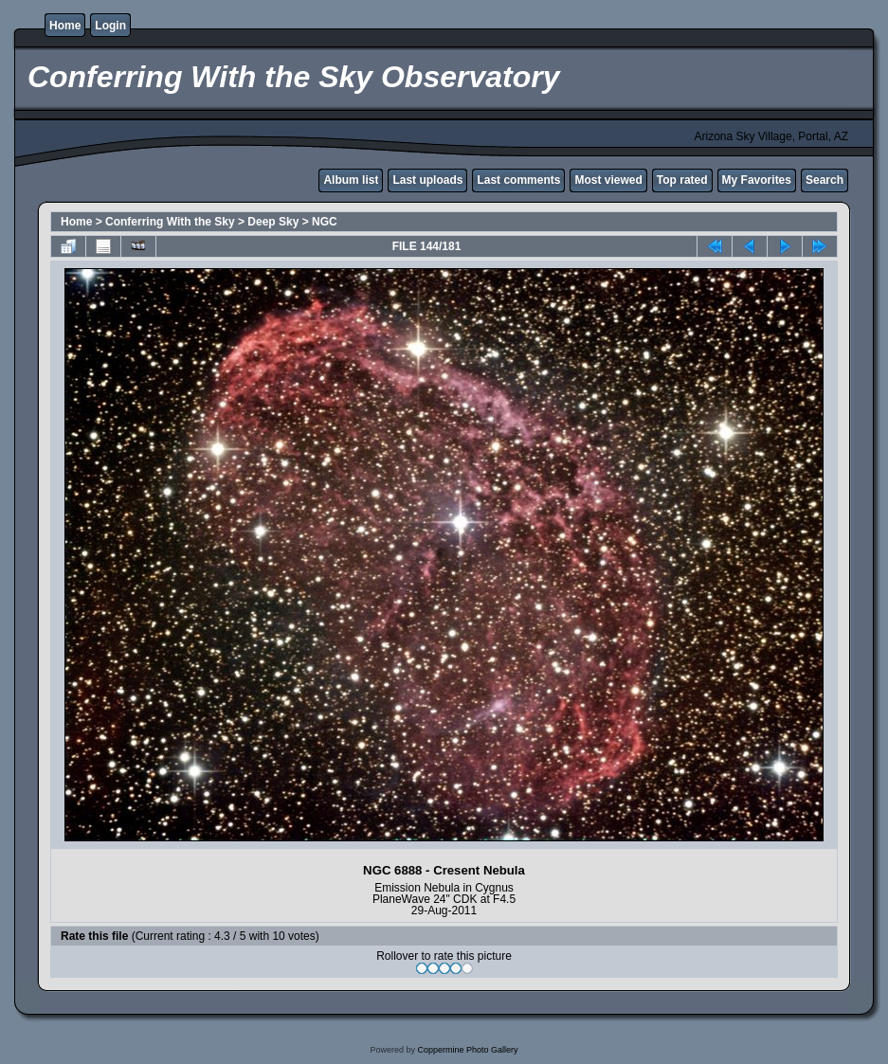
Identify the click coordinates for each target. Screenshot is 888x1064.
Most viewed (608, 180)
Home (65, 25)
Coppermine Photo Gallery (467, 1050)
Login (110, 25)
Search (824, 180)
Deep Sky (273, 221)
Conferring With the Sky (170, 221)
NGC (324, 221)
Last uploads (427, 180)
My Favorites (756, 180)
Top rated (682, 180)
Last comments (518, 180)
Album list (350, 180)
